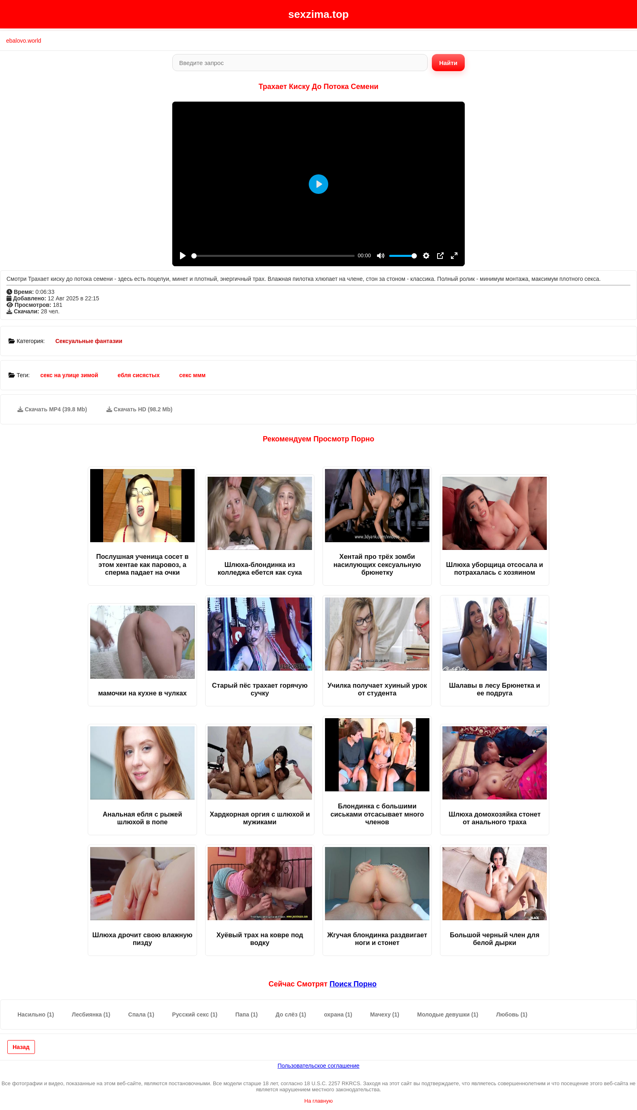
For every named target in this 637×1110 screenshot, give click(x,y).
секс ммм (192, 375)
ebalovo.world (23, 40)
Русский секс (195, 1014)
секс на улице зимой (69, 375)
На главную (318, 1101)
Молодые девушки (447, 1014)
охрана (338, 1014)
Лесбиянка (91, 1014)
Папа (246, 1014)
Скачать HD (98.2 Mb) (139, 409)
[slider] (273, 256)
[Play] (182, 255)
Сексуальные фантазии (88, 341)
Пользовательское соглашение (318, 1065)
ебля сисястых (139, 375)
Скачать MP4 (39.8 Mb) (52, 409)
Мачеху (384, 1014)
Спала (141, 1014)
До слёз (290, 1014)
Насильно (35, 1014)
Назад (21, 1047)
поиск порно (353, 984)
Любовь (511, 1014)
